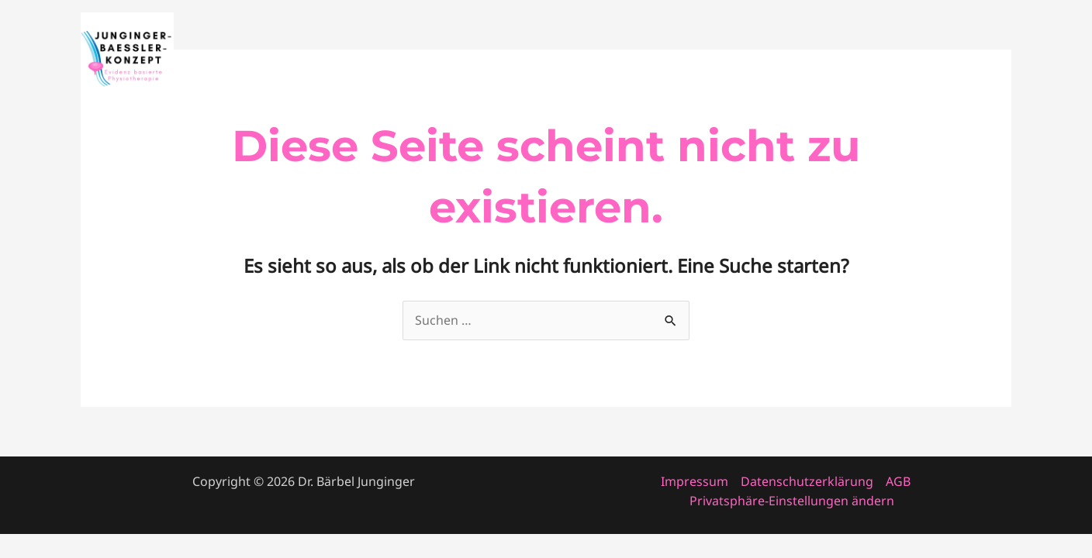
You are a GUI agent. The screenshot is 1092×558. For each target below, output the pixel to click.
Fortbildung (748, 58)
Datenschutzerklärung (807, 481)
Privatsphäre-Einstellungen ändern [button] (791, 500)
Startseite (661, 58)
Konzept (893, 58)
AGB (898, 481)
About (826, 58)
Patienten (970, 58)
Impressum (694, 481)
